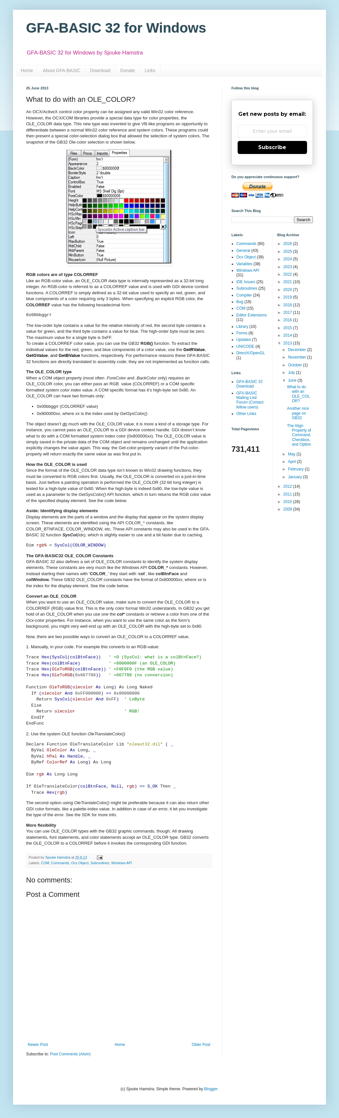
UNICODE (245, 346)
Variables (244, 264)
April (292, 461)
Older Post (201, 1044)
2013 (288, 343)
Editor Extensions (251, 315)
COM (45, 863)
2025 (288, 251)
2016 (288, 320)
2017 (288, 312)
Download (100, 70)
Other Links (246, 413)
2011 (288, 494)
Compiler (244, 295)
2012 (288, 486)
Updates (243, 339)
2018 (288, 305)
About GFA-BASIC (61, 70)
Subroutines (100, 863)
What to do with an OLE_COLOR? (298, 394)
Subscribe (272, 147)
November (297, 357)
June (292, 380)
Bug (239, 301)
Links (150, 70)
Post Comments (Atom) (70, 1054)
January (295, 477)
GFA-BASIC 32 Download (249, 384)
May (292, 454)
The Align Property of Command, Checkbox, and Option (299, 435)
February (296, 469)
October (295, 365)
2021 (288, 282)
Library (242, 326)
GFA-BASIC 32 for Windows (116, 28)
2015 (288, 328)
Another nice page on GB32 (298, 413)
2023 (288, 267)
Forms (241, 333)
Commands (60, 863)
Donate (127, 70)
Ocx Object (79, 863)
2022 (288, 274)
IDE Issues (245, 282)
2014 (288, 335)
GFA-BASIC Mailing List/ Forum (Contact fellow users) (249, 400)
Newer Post (38, 1044)
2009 (288, 509)
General (243, 250)
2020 (288, 289)
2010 (288, 501)
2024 (288, 259)
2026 (288, 243)
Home (27, 70)
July (292, 372)
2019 (288, 297)
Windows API (121, 863)
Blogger (210, 1089)
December (297, 349)
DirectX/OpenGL (250, 353)
